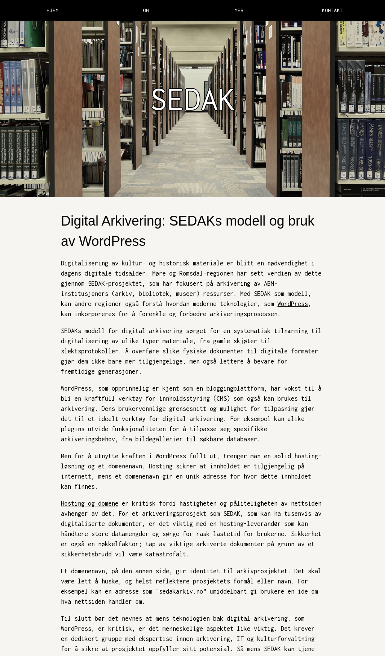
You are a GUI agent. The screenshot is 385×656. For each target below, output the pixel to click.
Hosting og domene (89, 503)
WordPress (292, 303)
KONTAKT (332, 10)
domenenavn (125, 466)
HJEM (53, 10)
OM (146, 10)
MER (239, 10)
